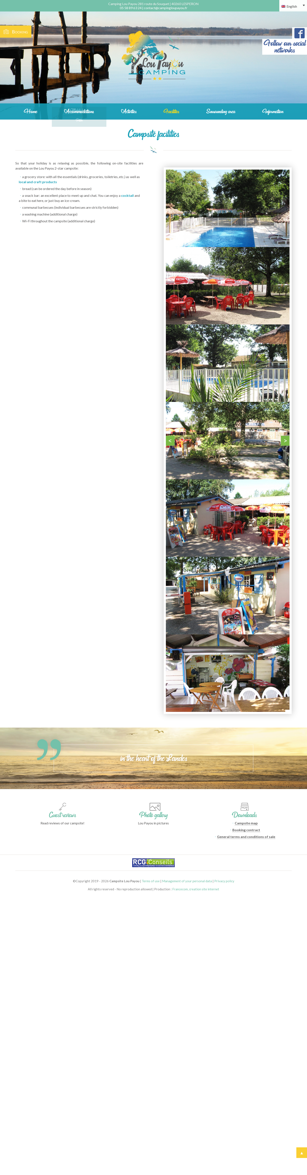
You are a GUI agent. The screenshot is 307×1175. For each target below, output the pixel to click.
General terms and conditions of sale (246, 837)
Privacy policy (224, 881)
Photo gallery (153, 815)
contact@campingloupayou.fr (165, 8)
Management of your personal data (187, 881)
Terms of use (151, 881)
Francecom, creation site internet (195, 889)
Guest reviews (62, 815)
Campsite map (246, 823)
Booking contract (246, 830)
